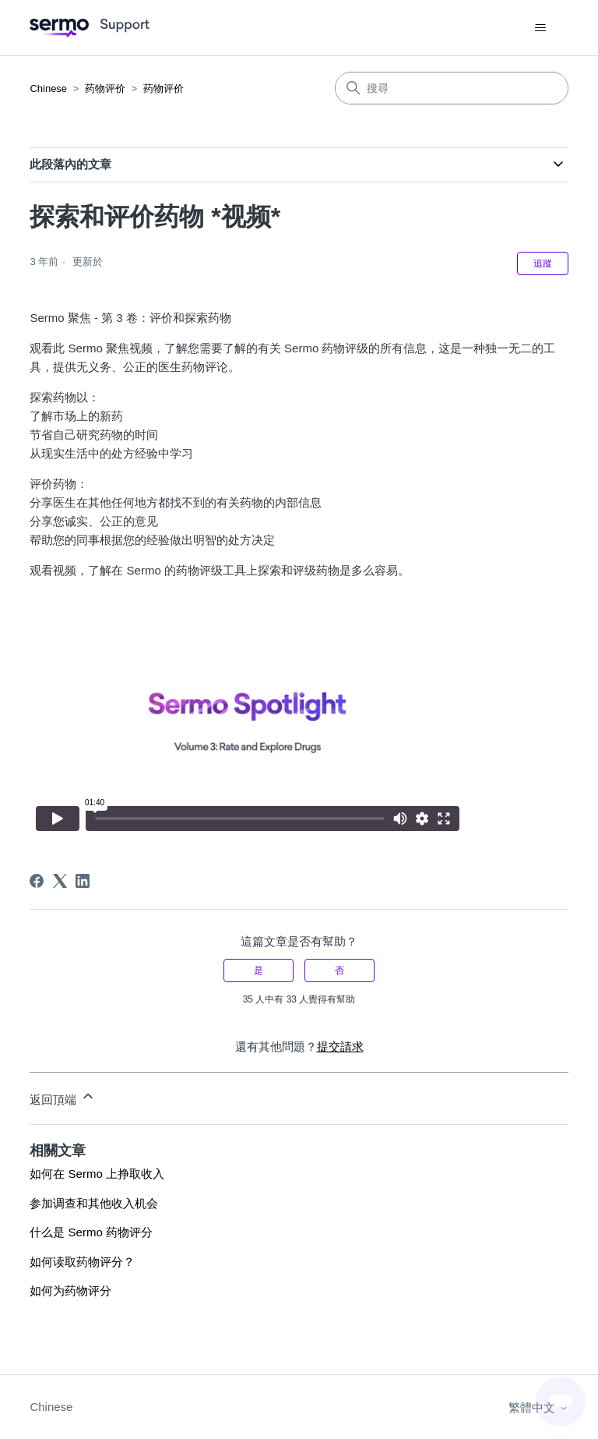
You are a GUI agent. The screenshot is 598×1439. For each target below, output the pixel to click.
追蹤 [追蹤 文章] (542, 263)
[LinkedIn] (83, 881)
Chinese (48, 88)
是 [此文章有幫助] (258, 970)
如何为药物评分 (70, 1290)
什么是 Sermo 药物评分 (91, 1232)
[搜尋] (452, 88)
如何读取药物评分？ (82, 1261)
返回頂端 (62, 1097)
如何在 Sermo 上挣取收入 (97, 1173)
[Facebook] (37, 881)
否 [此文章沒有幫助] (339, 970)
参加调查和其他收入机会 (94, 1203)
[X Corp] (60, 881)
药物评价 (105, 88)
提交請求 (340, 1046)
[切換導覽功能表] (540, 28)
